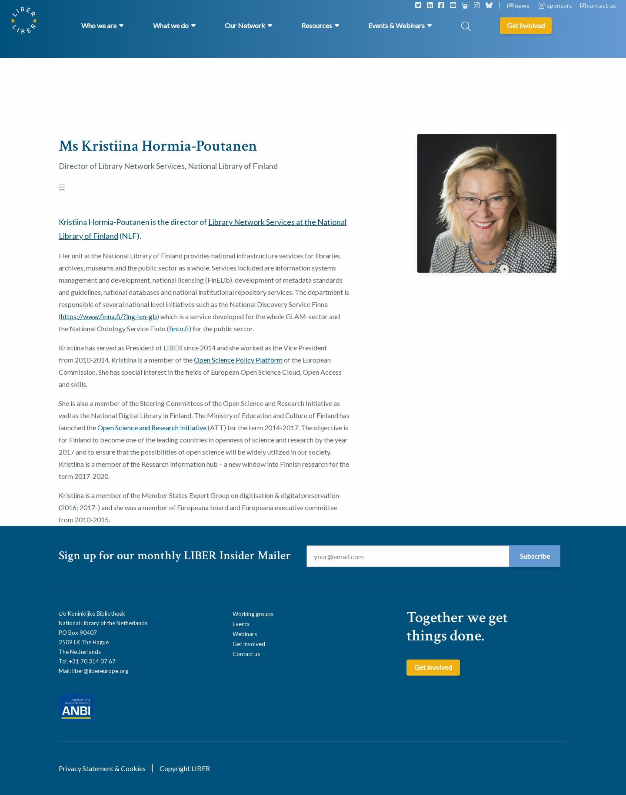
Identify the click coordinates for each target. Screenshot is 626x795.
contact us (598, 5)
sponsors (555, 5)
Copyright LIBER (185, 768)
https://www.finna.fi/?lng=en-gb (109, 316)
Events (241, 623)
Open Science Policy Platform (238, 360)
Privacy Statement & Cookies (102, 768)
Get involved (249, 643)
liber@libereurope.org (100, 670)
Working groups (253, 613)
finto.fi (179, 328)
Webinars (245, 633)
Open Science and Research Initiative (151, 427)
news (519, 5)
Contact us (246, 653)
